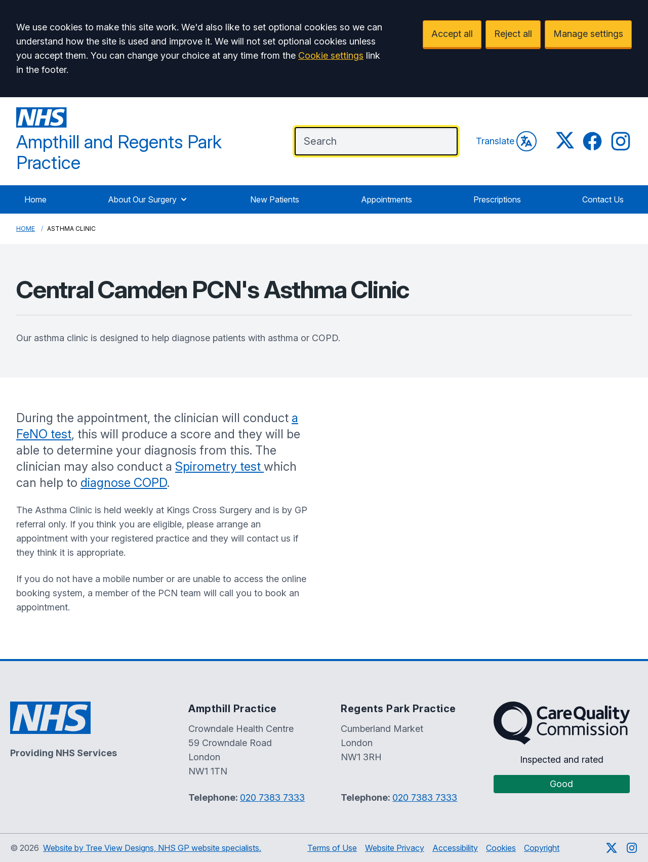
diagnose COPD (123, 482)
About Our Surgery (148, 199)
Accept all (452, 33)
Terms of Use (332, 848)
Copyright (541, 848)
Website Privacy (394, 848)
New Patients (274, 199)
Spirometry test (219, 466)
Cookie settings (330, 55)
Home (35, 199)
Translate (506, 141)
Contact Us (603, 199)
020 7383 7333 (272, 797)
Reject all (513, 33)
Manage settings (588, 33)
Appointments (386, 199)
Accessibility (455, 848)
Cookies (501, 848)
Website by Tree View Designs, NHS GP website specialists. (152, 848)
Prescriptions (497, 199)
